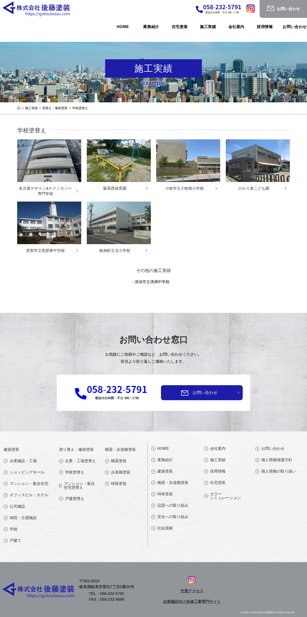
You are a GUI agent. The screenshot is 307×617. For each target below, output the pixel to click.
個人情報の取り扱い (275, 471)
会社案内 (215, 448)
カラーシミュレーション (222, 496)
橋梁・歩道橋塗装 (169, 483)
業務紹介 (162, 460)
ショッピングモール (24, 472)
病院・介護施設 (20, 518)
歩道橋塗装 (117, 472)
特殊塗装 (115, 484)
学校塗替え (71, 472)
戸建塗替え (71, 499)
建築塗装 (162, 471)
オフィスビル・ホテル (26, 495)
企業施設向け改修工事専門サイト (192, 602)
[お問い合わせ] (185, 393)
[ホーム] (18, 108)
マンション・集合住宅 (26, 484)
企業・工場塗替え (77, 461)
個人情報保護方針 (273, 460)
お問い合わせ (205, 392)
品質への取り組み (169, 505)
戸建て (12, 540)
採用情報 (215, 471)
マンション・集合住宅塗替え (77, 485)
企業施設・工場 (20, 461)
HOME (160, 448)
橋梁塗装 (115, 461)
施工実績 (215, 460)
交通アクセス (192, 591)
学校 (10, 529)
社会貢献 (162, 528)
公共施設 (14, 506)
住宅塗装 (215, 483)
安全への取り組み (169, 517)
